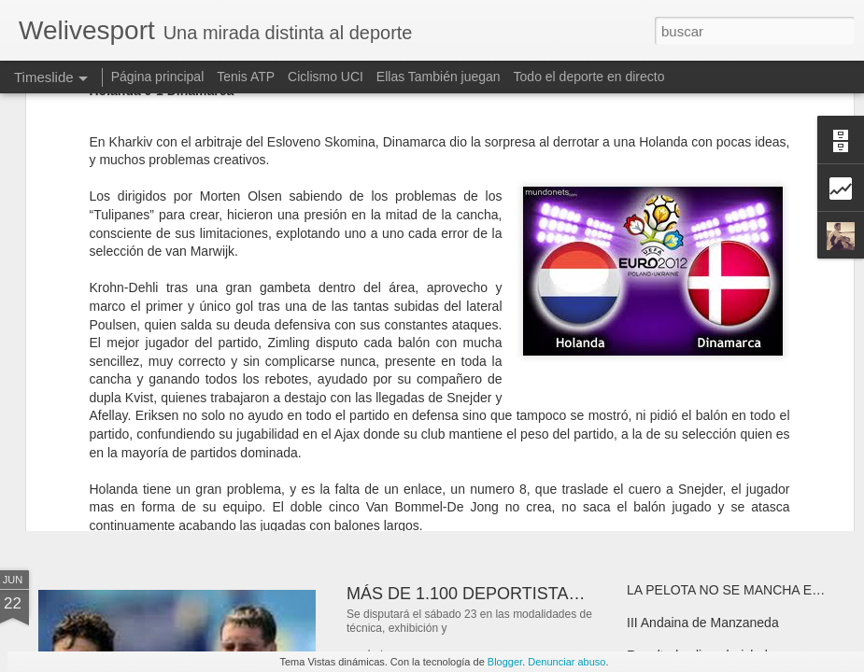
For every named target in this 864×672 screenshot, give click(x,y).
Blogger (505, 661)
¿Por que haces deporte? (441, 424)
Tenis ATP (246, 76)
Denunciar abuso (566, 661)
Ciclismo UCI (325, 76)
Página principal (158, 76)
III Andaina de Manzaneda (703, 622)
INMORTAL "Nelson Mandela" (186, 433)
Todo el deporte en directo (589, 76)
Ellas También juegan (438, 76)
